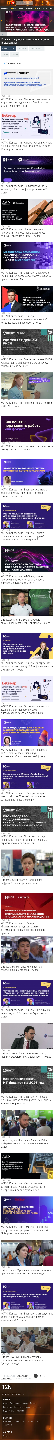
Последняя (6, 1378)
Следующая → (24, 1376)
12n (6, 1387)
